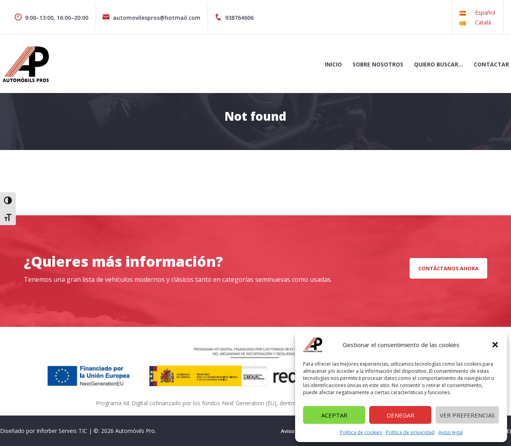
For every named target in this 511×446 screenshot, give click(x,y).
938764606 (234, 17)
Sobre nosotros (378, 64)
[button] (495, 345)
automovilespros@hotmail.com (151, 17)
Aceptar (334, 415)
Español (485, 12)
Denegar (400, 415)
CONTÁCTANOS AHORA (448, 268)
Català (483, 22)
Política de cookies (361, 432)
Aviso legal (451, 432)
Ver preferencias (467, 415)
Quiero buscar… (438, 64)
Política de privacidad (410, 432)
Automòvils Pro (135, 431)
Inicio (333, 64)
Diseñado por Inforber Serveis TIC (43, 431)
